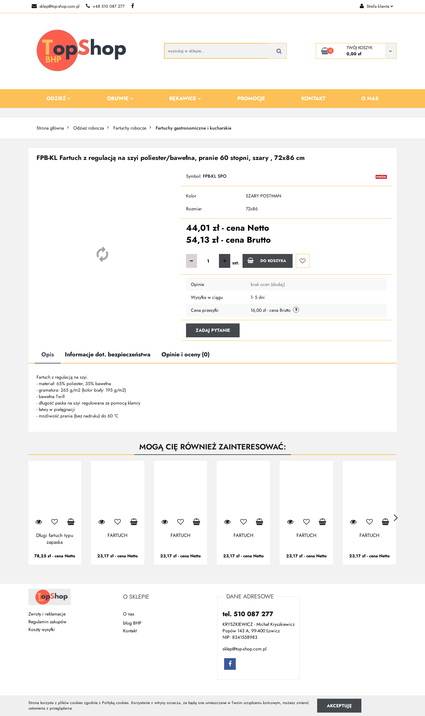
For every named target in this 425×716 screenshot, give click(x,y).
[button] (136, 597)
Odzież (59, 98)
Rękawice (185, 98)
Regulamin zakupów (47, 621)
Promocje (251, 98)
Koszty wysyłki (41, 629)
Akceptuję (339, 705)
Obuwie (120, 98)
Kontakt (313, 98)
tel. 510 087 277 (248, 614)
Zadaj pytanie (213, 330)
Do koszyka (266, 261)
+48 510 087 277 (105, 6)
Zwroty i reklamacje (47, 614)
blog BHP (132, 623)
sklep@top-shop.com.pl (55, 6)
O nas (369, 98)
